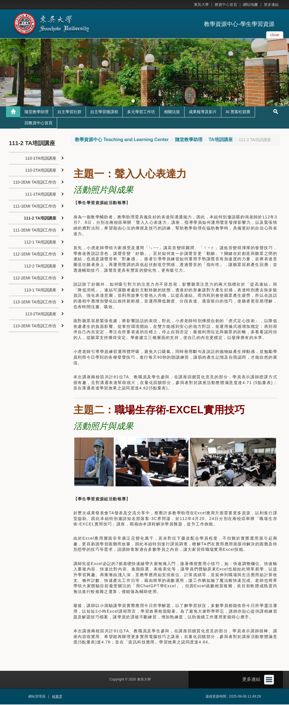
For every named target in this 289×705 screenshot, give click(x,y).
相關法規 (172, 112)
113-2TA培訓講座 (40, 314)
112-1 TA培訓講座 (40, 242)
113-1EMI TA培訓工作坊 (34, 302)
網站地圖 (250, 5)
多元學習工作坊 (141, 112)
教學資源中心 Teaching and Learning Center (122, 140)
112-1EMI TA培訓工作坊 (34, 254)
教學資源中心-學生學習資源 (239, 24)
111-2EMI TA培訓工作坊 (34, 230)
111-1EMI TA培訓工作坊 (34, 206)
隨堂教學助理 (37, 112)
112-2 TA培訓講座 (40, 266)
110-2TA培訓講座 (40, 170)
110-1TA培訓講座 (40, 159)
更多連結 (271, 5)
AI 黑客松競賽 (238, 112)
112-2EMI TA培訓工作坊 (34, 278)
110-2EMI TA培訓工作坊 (34, 182)
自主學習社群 (69, 112)
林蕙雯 (57, 697)
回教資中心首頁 (39, 123)
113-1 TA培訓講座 (40, 290)
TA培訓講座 (220, 140)
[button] (5, 72)
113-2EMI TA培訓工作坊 (34, 326)
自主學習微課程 (104, 112)
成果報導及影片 (203, 112)
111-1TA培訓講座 (40, 194)
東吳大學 (201, 5)
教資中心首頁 (226, 5)
